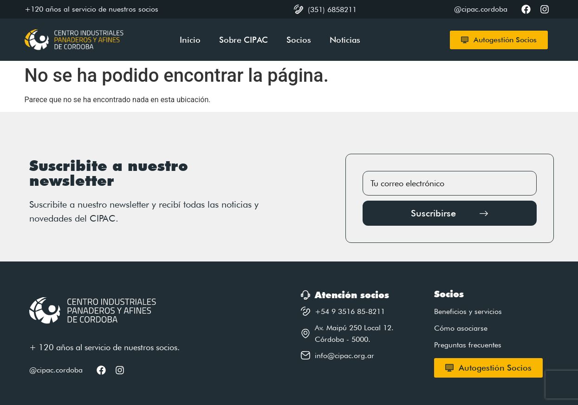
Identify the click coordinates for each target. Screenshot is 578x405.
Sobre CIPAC (243, 40)
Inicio (190, 40)
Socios (298, 40)
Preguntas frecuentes (467, 344)
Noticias (345, 40)
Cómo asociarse (460, 328)
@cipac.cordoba (56, 370)
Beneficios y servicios (468, 311)
